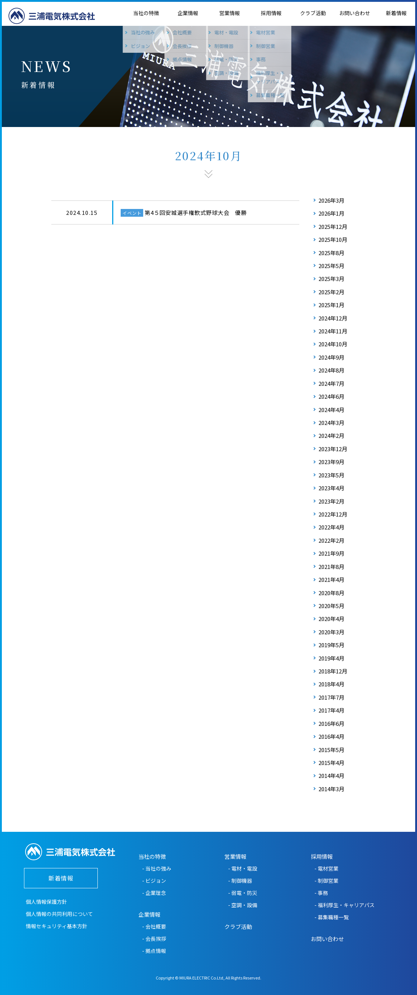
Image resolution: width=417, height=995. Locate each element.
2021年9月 (331, 553)
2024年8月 (331, 370)
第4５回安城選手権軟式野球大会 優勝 (196, 212)
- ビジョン (154, 880)
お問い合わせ (354, 13)
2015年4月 (331, 762)
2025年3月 (331, 278)
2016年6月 (331, 723)
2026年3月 (331, 200)
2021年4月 (331, 579)
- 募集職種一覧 (331, 917)
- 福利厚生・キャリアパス (344, 905)
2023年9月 (331, 462)
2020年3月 (331, 632)
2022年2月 (331, 540)
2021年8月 (331, 566)
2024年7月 (331, 383)
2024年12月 (332, 318)
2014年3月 (331, 789)
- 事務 (321, 892)
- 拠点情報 (154, 950)
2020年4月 (331, 618)
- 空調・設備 (242, 905)
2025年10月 (332, 239)
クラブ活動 (313, 13)
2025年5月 (331, 266)
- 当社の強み (156, 868)
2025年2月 (331, 292)
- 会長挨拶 (154, 938)
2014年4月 (331, 775)
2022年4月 (331, 527)
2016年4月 (331, 736)
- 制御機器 (240, 880)
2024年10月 (332, 344)
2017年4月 (331, 710)
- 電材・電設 (242, 868)
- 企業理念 (154, 892)
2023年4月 (331, 488)
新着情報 (396, 13)
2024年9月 (331, 357)
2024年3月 (331, 422)
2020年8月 (331, 593)
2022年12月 (332, 514)
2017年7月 (331, 697)
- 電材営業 (326, 868)
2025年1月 (331, 305)
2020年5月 (331, 606)
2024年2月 (331, 435)
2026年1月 (331, 213)
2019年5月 (331, 645)
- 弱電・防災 (242, 892)
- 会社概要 (154, 926)
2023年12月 (332, 449)
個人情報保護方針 (46, 901)
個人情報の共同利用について (59, 913)
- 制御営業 (326, 880)
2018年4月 (331, 684)
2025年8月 (331, 253)
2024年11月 (332, 331)
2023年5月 (331, 475)
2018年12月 (332, 671)
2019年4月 (331, 658)
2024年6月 (331, 396)
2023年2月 (331, 501)
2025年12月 (332, 226)
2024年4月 (331, 410)
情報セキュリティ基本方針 (56, 926)
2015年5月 (331, 750)
